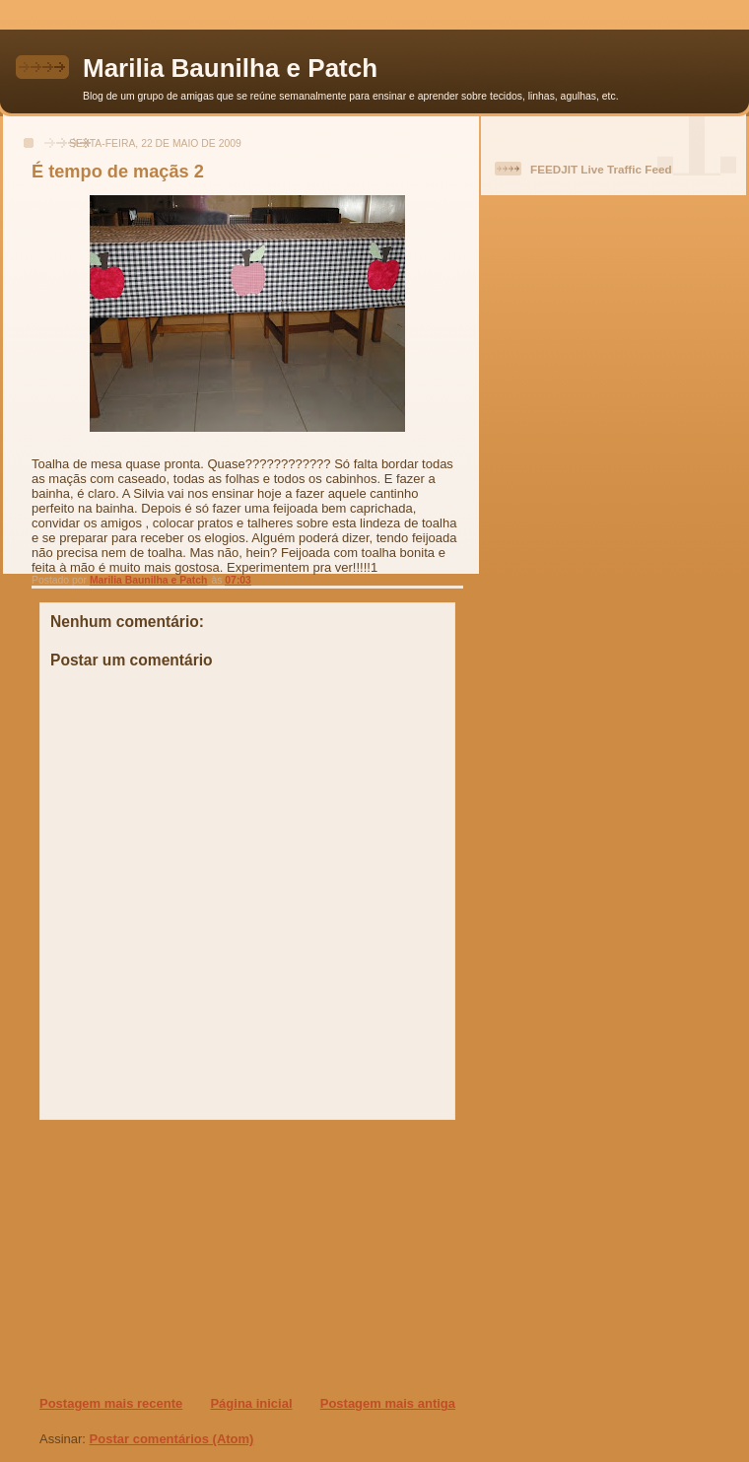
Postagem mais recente (110, 1403)
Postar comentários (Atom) (172, 1438)
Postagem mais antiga (387, 1403)
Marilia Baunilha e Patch (230, 68)
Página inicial (251, 1403)
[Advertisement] (158, 1257)
